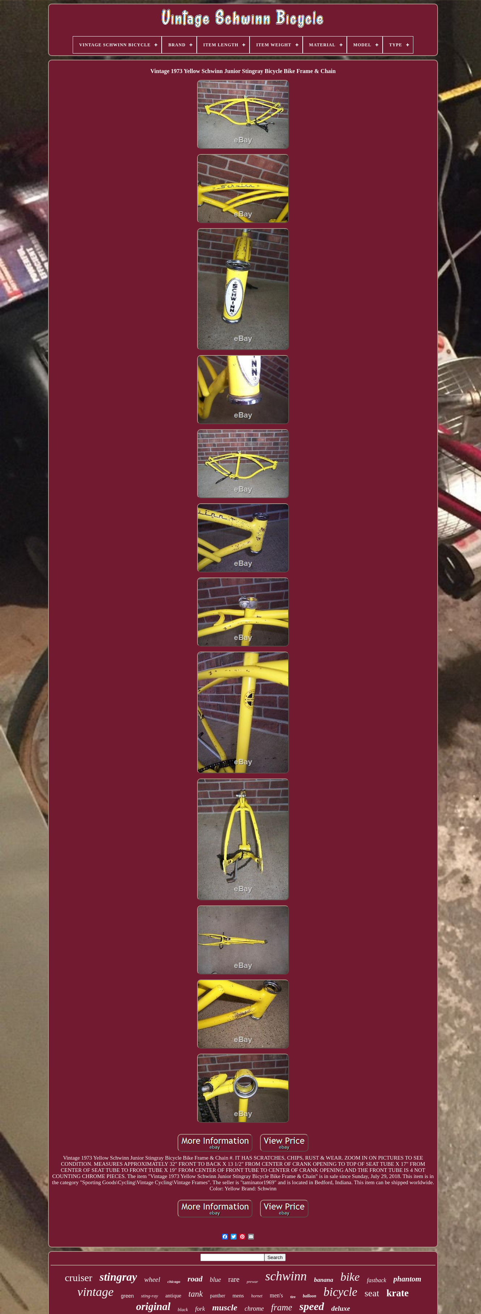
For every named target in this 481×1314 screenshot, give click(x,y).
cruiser (78, 1277)
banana (323, 1279)
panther (217, 1295)
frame (281, 1307)
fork (200, 1308)
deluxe (340, 1308)
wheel (152, 1279)
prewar (252, 1281)
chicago (173, 1281)
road (195, 1278)
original (153, 1306)
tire (292, 1297)
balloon (309, 1295)
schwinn (286, 1276)
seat (372, 1293)
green (127, 1296)
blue (215, 1279)
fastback (376, 1280)
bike (349, 1276)
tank (195, 1293)
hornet (256, 1295)
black (183, 1309)
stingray (118, 1277)
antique (173, 1295)
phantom (407, 1279)
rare (233, 1279)
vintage (95, 1291)
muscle (224, 1307)
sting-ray (149, 1295)
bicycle (340, 1291)
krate (397, 1293)
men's (276, 1295)
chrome (254, 1308)
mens (238, 1295)
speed (311, 1306)
